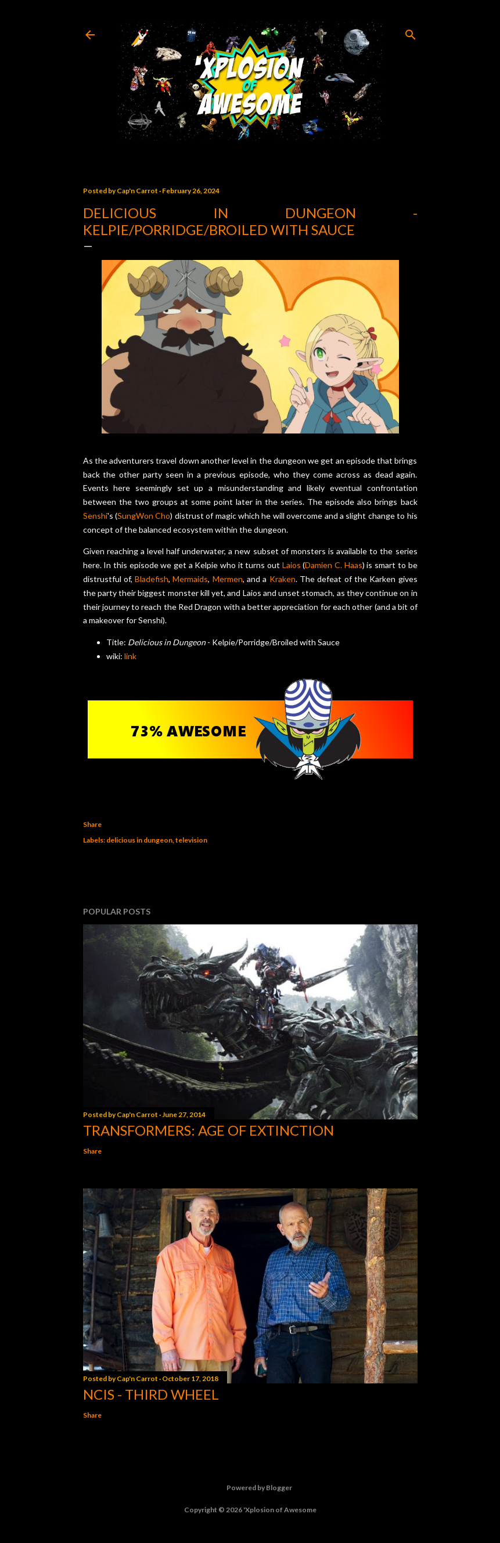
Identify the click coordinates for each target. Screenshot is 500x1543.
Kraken (282, 579)
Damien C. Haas (333, 565)
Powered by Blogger (250, 1488)
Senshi (95, 516)
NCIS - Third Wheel (151, 1394)
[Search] (411, 32)
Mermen (228, 579)
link (130, 656)
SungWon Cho (143, 516)
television (191, 840)
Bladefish (151, 579)
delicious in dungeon (139, 840)
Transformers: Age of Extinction (208, 1130)
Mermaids (190, 579)
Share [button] (92, 824)
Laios (291, 565)
